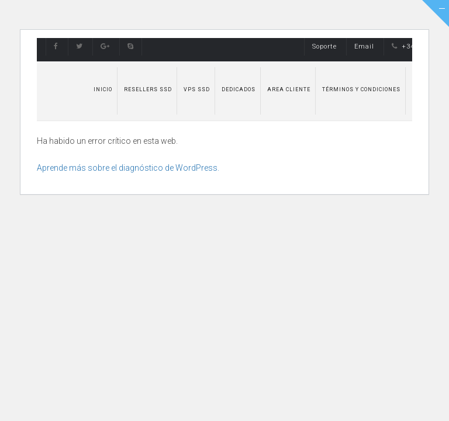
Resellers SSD (148, 89)
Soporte (324, 46)
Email (364, 46)
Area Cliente (288, 89)
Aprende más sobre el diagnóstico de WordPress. (128, 167)
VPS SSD (197, 89)
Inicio (103, 89)
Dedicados (238, 89)
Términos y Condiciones (361, 89)
